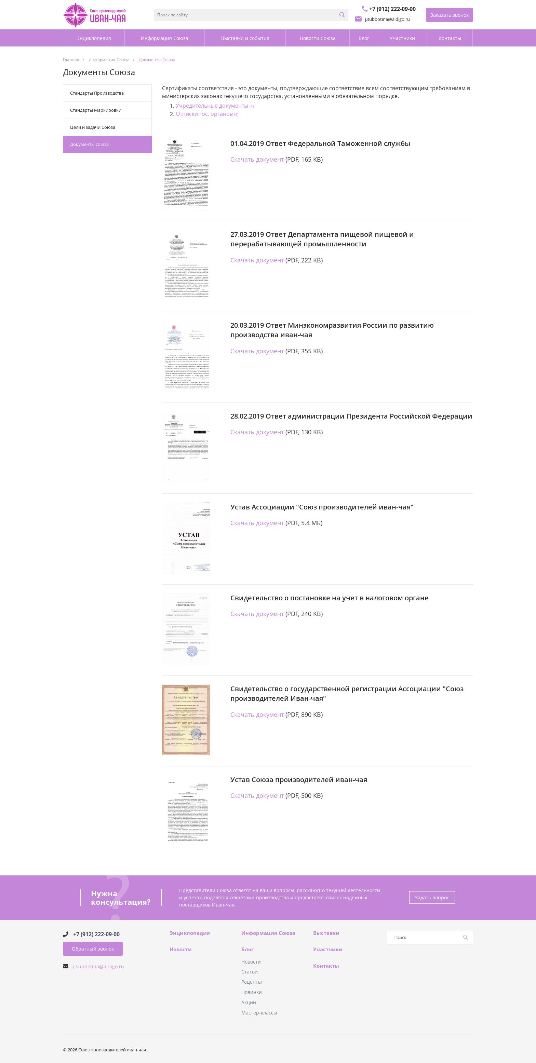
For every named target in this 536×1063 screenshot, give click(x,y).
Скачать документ (257, 159)
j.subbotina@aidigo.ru (98, 966)
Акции (248, 1002)
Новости (181, 949)
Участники (328, 949)
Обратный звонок (93, 948)
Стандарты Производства (97, 93)
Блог (247, 949)
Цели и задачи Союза (92, 127)
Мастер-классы (259, 1012)
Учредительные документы (215, 106)
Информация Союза (268, 933)
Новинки (251, 992)
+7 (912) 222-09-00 (96, 934)
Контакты (326, 966)
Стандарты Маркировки (95, 110)
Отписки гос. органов (207, 114)
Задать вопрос (432, 897)
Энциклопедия (190, 933)
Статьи (249, 971)
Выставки (326, 933)
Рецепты (251, 982)
